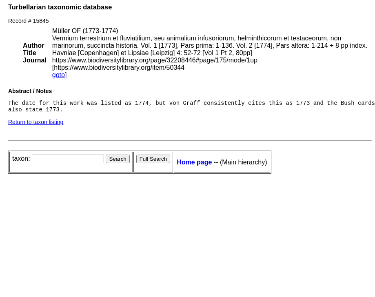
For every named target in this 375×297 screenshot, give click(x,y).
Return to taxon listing (35, 124)
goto (58, 74)
